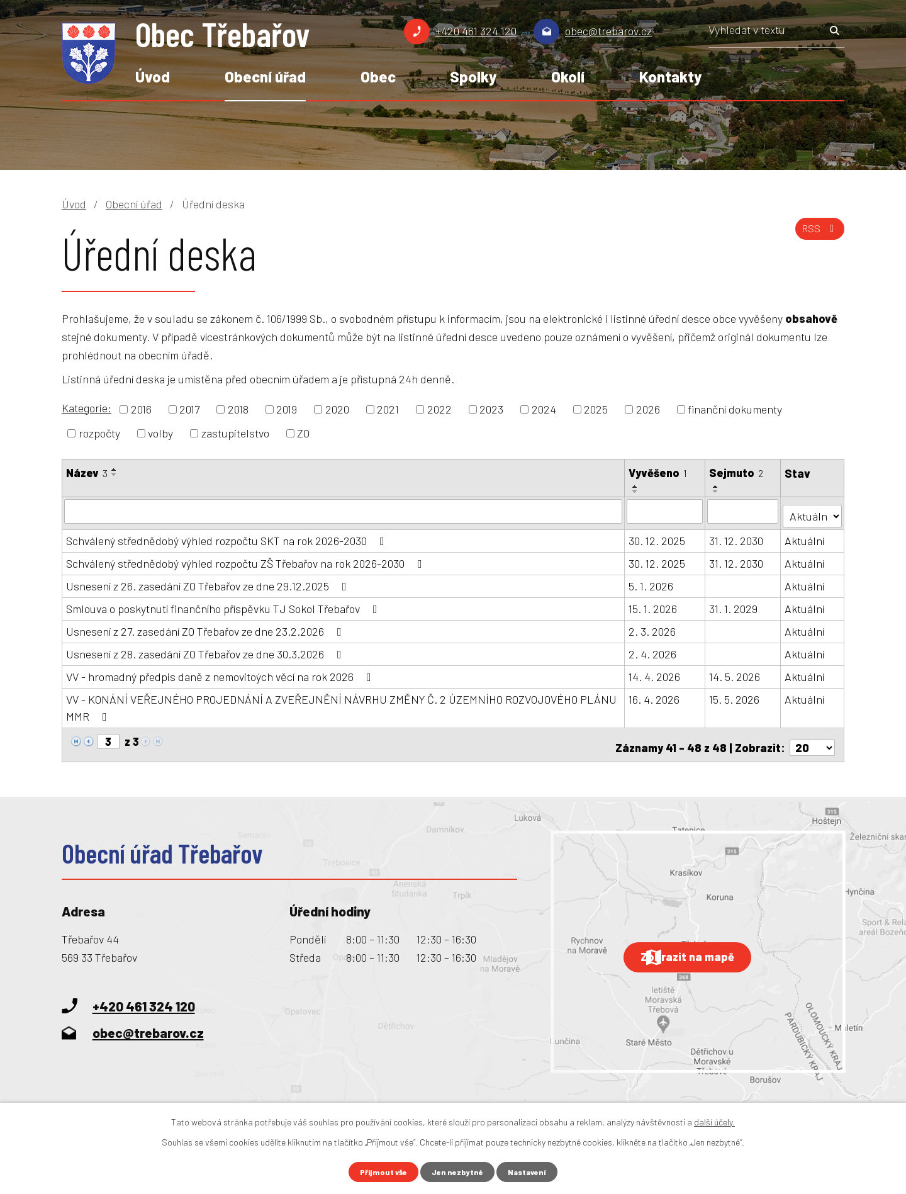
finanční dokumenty (735, 409)
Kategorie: (86, 408)
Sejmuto (737, 473)
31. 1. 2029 (734, 604)
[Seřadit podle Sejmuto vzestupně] (717, 486)
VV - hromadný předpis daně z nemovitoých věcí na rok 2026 (221, 672)
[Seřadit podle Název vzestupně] (114, 469)
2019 (286, 409)
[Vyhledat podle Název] (343, 511)
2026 (648, 409)
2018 (238, 409)
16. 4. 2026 (654, 695)
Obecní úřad (265, 76)
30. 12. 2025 (657, 536)
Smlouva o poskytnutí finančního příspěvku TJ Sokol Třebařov (224, 604)
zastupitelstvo (235, 433)
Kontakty (670, 76)
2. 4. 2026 (653, 649)
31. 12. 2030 (737, 536)
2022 (439, 409)
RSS (816, 236)
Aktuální (805, 536)
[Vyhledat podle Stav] (813, 510)
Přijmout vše (378, 1171)
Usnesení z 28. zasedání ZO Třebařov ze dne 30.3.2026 (206, 649)
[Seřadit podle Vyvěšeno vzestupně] (636, 486)
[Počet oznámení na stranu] (812, 737)
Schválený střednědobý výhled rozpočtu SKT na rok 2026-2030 (227, 536)
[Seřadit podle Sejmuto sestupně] (717, 491)
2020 (337, 409)
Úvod (152, 76)
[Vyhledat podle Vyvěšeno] (665, 511)
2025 (596, 409)
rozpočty (99, 433)
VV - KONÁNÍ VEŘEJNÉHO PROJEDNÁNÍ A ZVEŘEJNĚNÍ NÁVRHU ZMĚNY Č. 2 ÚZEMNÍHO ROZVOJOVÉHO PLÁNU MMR (341, 703)
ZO (303, 433)
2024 (544, 409)
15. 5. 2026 (735, 695)
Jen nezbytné (458, 1171)
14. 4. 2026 (655, 672)
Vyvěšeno (658, 473)
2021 (388, 409)
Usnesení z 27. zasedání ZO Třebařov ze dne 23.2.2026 (206, 627)
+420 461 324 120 (476, 31)
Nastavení (533, 1171)
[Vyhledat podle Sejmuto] (744, 511)
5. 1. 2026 (651, 582)
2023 (491, 409)
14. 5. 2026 (735, 672)
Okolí (567, 76)
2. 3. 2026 (652, 627)
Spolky (473, 76)
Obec (378, 76)
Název (87, 473)
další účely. (714, 1120)
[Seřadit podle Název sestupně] (114, 474)
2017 (189, 409)
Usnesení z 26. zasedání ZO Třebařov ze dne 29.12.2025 (209, 582)
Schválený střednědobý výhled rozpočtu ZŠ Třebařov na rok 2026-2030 (246, 559)
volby (160, 433)
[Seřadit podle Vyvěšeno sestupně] (636, 491)
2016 (141, 409)
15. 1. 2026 (653, 604)
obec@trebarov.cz (608, 31)
